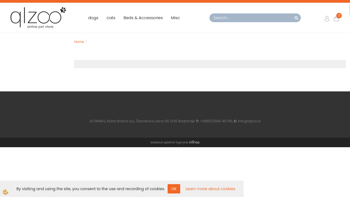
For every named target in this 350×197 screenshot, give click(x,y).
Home (79, 41)
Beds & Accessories (143, 18)
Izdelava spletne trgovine (169, 142)
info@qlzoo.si (249, 121)
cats (111, 18)
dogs (93, 18)
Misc (175, 18)
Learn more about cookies (210, 189)
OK (173, 189)
